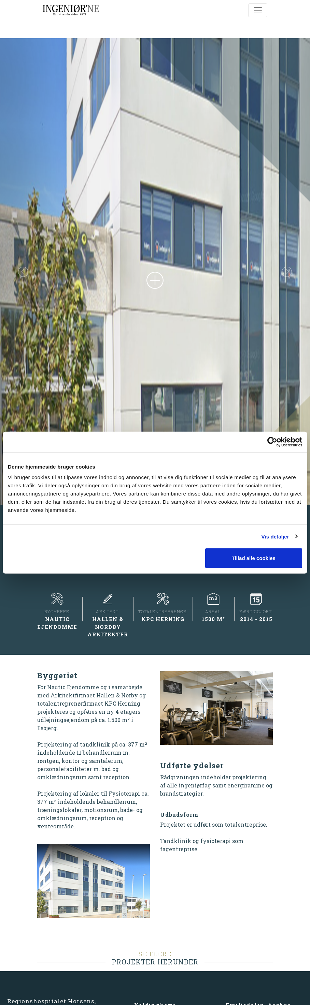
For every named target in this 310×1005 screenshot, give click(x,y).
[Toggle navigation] (257, 10)
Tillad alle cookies (254, 558)
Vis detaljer (275, 536)
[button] (23, 289)
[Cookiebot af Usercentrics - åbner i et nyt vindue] (272, 442)
